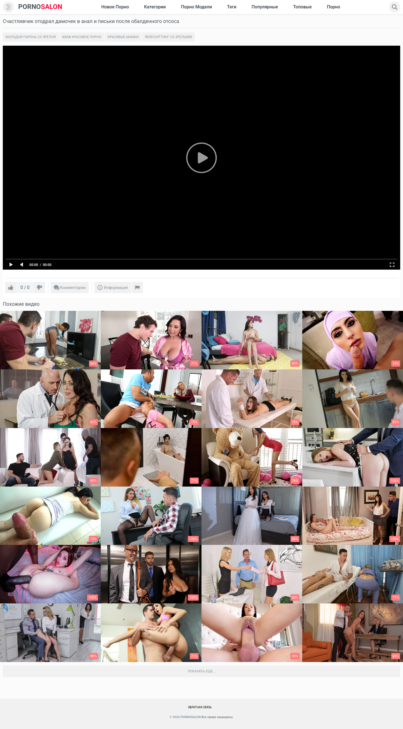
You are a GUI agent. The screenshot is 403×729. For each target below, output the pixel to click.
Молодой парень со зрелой (31, 37)
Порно (333, 7)
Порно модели (196, 7)
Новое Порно (115, 7)
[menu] (8, 7)
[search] (394, 7)
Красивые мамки (123, 37)
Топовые (302, 7)
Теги (231, 7)
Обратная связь (200, 707)
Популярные (265, 7)
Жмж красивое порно (82, 37)
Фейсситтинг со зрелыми (168, 37)
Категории (155, 7)
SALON (40, 7)
